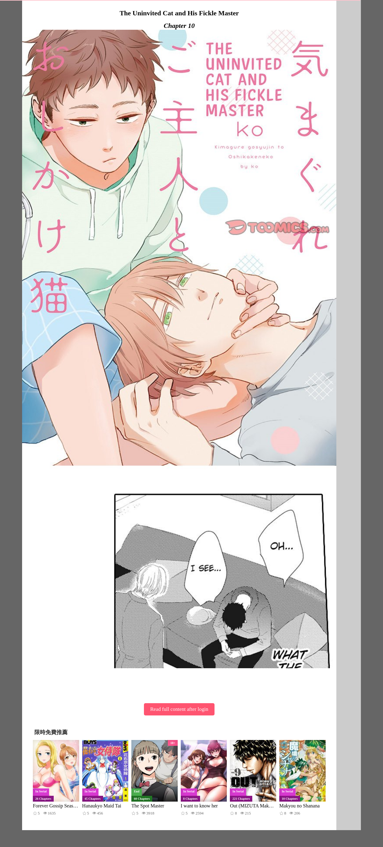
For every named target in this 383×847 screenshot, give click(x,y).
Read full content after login (179, 709)
